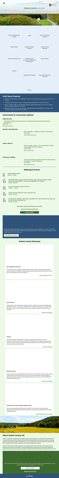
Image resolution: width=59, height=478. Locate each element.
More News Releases (8, 126)
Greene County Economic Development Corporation (29, 56)
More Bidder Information (30, 135)
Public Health (14, 43)
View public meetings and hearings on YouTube (29, 206)
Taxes (29, 32)
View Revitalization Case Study (44, 414)
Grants (29, 85)
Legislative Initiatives (29, 70)
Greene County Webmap (45, 44)
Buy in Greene (44, 54)
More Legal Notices (29, 150)
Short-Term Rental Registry (45, 32)
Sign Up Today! (30, 468)
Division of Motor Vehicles (29, 44)
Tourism (14, 68)
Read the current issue (30, 471)
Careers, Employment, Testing (14, 32)
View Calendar (29, 212)
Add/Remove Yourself (11, 235)
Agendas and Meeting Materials (29, 209)
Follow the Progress (47, 312)
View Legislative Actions (45, 275)
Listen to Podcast (47, 347)
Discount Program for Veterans (45, 70)
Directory (53, 5)
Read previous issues (29, 164)
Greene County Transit (14, 54)
